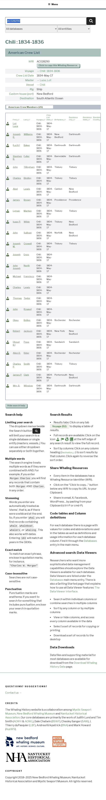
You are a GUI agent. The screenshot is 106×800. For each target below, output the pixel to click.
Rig (32, 89)
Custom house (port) (21, 93)
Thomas (17, 298)
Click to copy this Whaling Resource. (58, 65)
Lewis (27, 189)
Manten (28, 211)
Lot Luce (15, 125)
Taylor (27, 298)
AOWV (18, 721)
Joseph (16, 254)
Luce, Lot (45, 80)
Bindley (27, 178)
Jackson (28, 331)
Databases (90, 540)
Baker (27, 145)
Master (29, 80)
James (16, 200)
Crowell (28, 243)
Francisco (29, 276)
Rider (26, 353)
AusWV (10, 729)
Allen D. (16, 353)
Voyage (29, 71)
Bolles (27, 320)
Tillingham (29, 167)
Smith (27, 363)
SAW (85, 721)
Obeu (16, 320)
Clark (26, 374)
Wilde (27, 221)
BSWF (56, 721)
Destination (27, 98)
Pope (26, 342)
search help (16, 405)
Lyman (16, 211)
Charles (17, 178)
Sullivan (28, 232)
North (27, 265)
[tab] (29, 107)
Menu (53, 4)
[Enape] (28, 309)
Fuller (27, 156)
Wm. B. (16, 385)
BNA (65, 725)
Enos (26, 254)
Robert (16, 331)
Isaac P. (17, 221)
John (15, 167)
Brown (27, 200)
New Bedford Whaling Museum (36, 713)
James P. (17, 374)
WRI (31, 61)
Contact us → (13, 692)
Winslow (28, 385)
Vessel (30, 84)
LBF (32, 725)
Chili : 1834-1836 (50, 71)
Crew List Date (25, 75)
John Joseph (16, 267)
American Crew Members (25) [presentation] (25, 107)
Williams (28, 134)
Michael (17, 276)
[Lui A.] (16, 145)
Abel (15, 189)
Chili (42, 84)
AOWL (29, 721)
